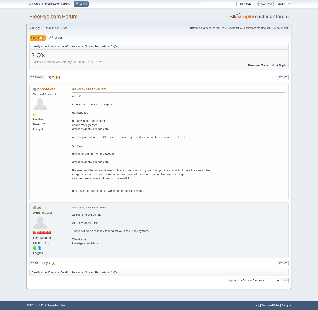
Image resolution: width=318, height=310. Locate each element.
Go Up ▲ (287, 305)
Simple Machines (56, 305)
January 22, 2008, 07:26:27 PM (89, 89)
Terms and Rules (271, 305)
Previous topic (258, 65)
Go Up (35, 263)
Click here (205, 28)
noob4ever (46, 89)
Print (283, 77)
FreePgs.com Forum (53, 16)
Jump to (231, 280)
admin (42, 207)
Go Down (37, 77)
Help (257, 305)
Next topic (279, 65)
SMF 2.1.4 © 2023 (36, 305)
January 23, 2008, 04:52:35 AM (89, 207)
